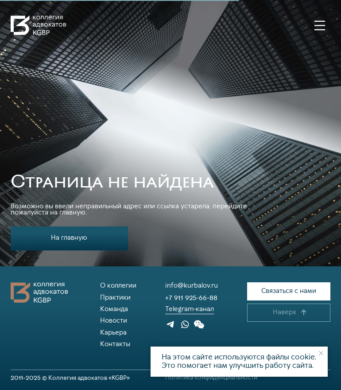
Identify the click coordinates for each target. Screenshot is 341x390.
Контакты (115, 344)
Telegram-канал (189, 309)
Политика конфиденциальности (211, 378)
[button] (288, 291)
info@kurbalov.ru (191, 285)
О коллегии (118, 285)
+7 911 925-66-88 (191, 297)
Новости (113, 320)
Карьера (113, 332)
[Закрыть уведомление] (321, 353)
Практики (115, 297)
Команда (114, 309)
